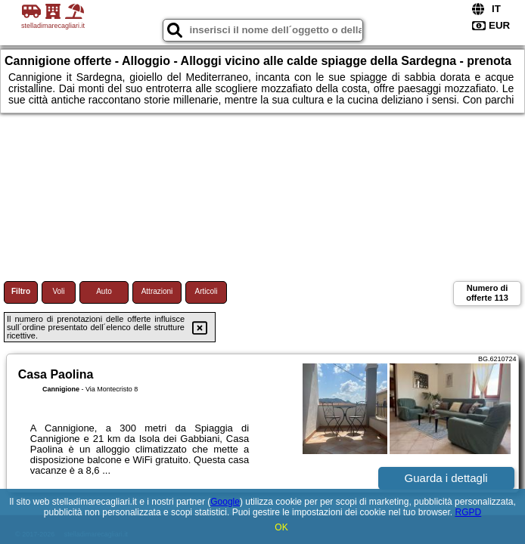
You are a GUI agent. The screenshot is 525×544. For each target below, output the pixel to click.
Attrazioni (157, 291)
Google (225, 501)
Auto (104, 291)
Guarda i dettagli (446, 477)
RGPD (468, 512)
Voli (58, 291)
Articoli (205, 291)
